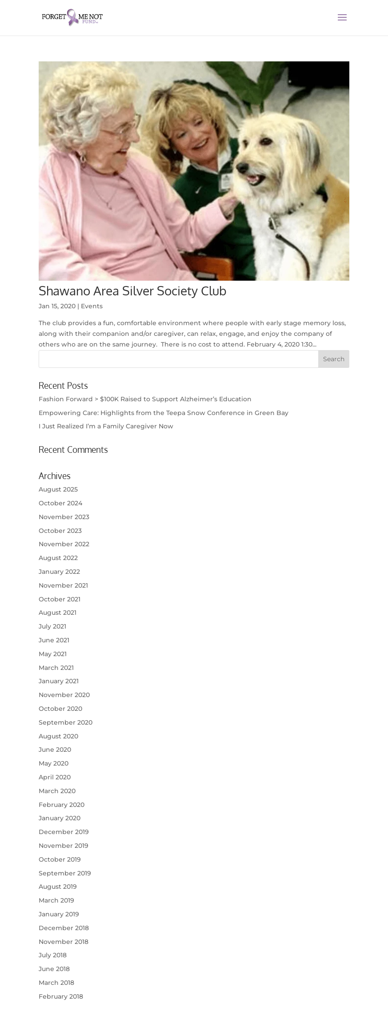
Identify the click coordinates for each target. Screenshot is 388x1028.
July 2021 (52, 626)
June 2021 (54, 640)
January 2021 (59, 681)
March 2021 (56, 668)
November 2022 (64, 544)
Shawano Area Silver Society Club (133, 290)
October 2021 (59, 599)
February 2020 (61, 805)
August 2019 (58, 887)
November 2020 (64, 695)
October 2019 (60, 859)
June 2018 (54, 969)
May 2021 (53, 654)
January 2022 (59, 572)
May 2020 (53, 763)
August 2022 (58, 558)
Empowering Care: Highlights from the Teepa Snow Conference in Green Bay (163, 413)
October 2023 (60, 531)
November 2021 (63, 585)
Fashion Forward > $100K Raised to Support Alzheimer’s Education (145, 399)
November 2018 (63, 942)
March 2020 (57, 791)
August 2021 (57, 613)
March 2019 (56, 900)
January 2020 (59, 818)
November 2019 (63, 846)
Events (92, 306)
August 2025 (58, 489)
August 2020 (58, 736)
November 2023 (64, 517)
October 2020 (60, 709)
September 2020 (65, 722)
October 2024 (60, 503)
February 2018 (61, 996)
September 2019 (65, 873)
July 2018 (53, 955)
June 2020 (55, 750)
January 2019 (59, 914)
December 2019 (64, 832)
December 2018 (64, 928)
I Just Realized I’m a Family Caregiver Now (106, 426)
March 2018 (56, 983)
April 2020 (55, 777)
